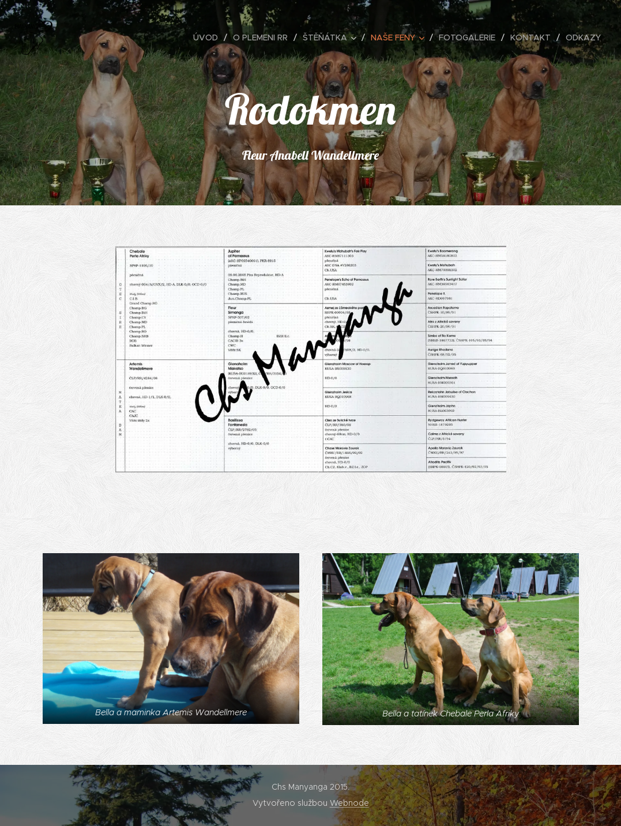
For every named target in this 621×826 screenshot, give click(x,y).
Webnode (349, 803)
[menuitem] (208, 37)
